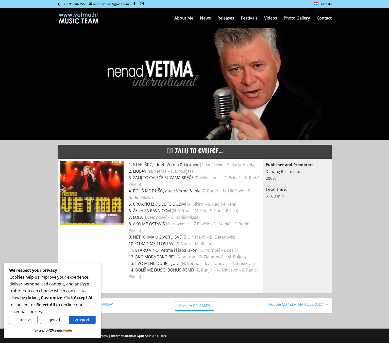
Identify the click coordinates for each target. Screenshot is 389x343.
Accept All (82, 319)
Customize (23, 319)
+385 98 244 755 (73, 4)
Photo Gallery (297, 18)
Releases (225, 18)
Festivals (249, 18)
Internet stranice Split (127, 336)
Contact (324, 18)
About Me (183, 18)
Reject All (53, 319)
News (205, 18)
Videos (270, 18)
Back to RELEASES (194, 305)
